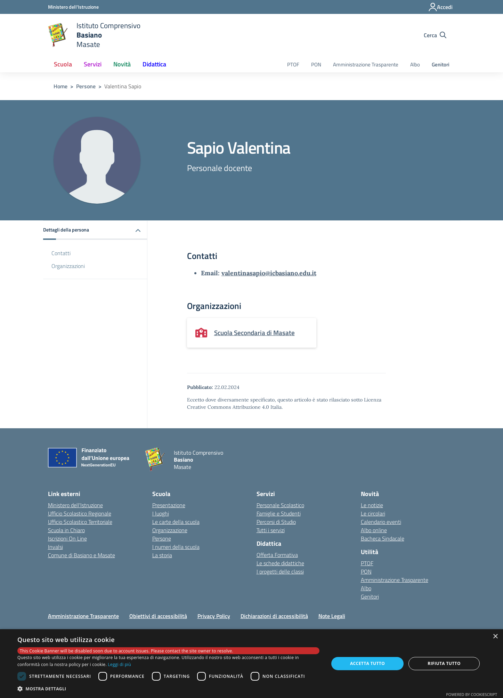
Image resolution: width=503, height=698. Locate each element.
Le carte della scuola (176, 522)
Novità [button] (122, 64)
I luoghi (160, 513)
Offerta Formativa (277, 555)
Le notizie (372, 505)
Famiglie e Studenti (279, 513)
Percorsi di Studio (276, 522)
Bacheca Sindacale (382, 538)
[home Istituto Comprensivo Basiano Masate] (94, 35)
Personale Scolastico (280, 505)
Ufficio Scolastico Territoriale (80, 522)
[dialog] (251, 663)
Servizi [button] (93, 64)
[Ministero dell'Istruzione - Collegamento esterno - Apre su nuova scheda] (73, 6)
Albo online (374, 530)
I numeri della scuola (176, 547)
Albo (415, 64)
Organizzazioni (68, 266)
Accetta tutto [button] (367, 663)
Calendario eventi (381, 522)
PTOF (293, 64)
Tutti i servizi (271, 530)
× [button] (495, 636)
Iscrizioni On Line (67, 538)
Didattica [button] (154, 64)
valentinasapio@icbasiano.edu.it (268, 273)
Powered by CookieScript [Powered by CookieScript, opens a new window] (471, 694)
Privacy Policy (213, 616)
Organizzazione (169, 530)
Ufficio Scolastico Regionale (79, 513)
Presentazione (168, 505)
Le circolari (373, 513)
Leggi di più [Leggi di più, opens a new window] (119, 664)
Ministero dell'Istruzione (75, 505)
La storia (162, 555)
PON (316, 64)
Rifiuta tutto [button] (444, 663)
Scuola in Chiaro (66, 530)
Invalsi (55, 547)
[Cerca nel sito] (435, 35)
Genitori (440, 64)
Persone (86, 86)
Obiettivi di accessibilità (158, 616)
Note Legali (331, 616)
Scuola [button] (63, 64)
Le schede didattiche (280, 563)
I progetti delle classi (280, 571)
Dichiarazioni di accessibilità (274, 616)
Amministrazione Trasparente (365, 64)
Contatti (61, 253)
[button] (95, 230)
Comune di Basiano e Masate (81, 555)
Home (60, 86)
